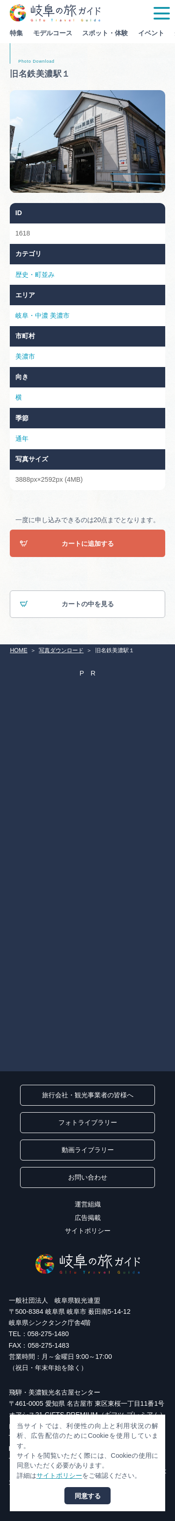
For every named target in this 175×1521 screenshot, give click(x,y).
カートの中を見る (66, 604)
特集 (16, 33)
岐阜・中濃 (31, 315)
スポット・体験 (105, 33)
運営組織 (88, 1204)
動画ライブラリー (88, 1150)
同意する (88, 1496)
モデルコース (52, 33)
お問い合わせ (87, 1177)
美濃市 (60, 315)
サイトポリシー (88, 1230)
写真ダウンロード (61, 650)
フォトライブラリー (87, 1122)
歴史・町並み (35, 274)
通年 (21, 438)
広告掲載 (88, 1217)
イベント (151, 33)
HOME (18, 650)
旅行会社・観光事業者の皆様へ (87, 1095)
